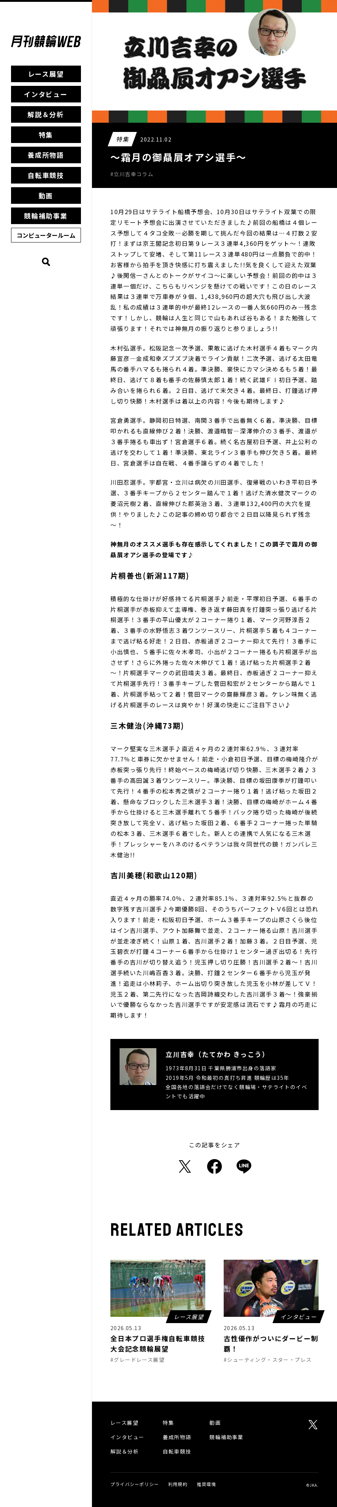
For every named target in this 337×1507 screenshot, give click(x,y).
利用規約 (178, 1484)
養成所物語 (46, 155)
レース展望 (46, 74)
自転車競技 (46, 175)
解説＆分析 (46, 114)
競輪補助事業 (46, 215)
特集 (46, 134)
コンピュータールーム (46, 235)
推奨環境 (206, 1484)
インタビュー (46, 94)
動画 (46, 195)
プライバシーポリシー (134, 1484)
